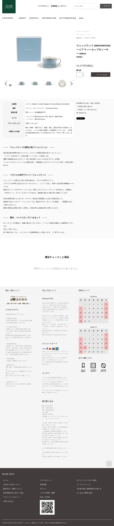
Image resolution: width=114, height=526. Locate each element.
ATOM (47, 497)
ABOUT (22, 18)
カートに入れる (101, 74)
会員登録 (54, 6)
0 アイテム (105, 6)
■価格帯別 (79, 38)
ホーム (5, 480)
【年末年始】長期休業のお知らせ (89, 489)
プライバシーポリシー (11, 497)
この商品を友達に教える (84, 106)
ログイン (63, 6)
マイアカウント (43, 6)
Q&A (81, 18)
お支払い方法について (11, 484)
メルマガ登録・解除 (47, 493)
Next (71, 84)
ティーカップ (85, 31)
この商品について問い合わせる (86, 109)
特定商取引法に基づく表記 (13, 493)
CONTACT (34, 18)
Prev (6, 84)
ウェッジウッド (80, 34)
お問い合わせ (8, 501)
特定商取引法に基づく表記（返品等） (88, 103)
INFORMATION (49, 18)
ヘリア (89, 34)
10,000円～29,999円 (90, 38)
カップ (78, 31)
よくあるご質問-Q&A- (84, 493)
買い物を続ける (81, 113)
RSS (41, 497)
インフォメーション (84, 484)
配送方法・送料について (12, 489)
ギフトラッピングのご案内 (86, 480)
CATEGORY (9, 18)
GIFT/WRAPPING (67, 18)
